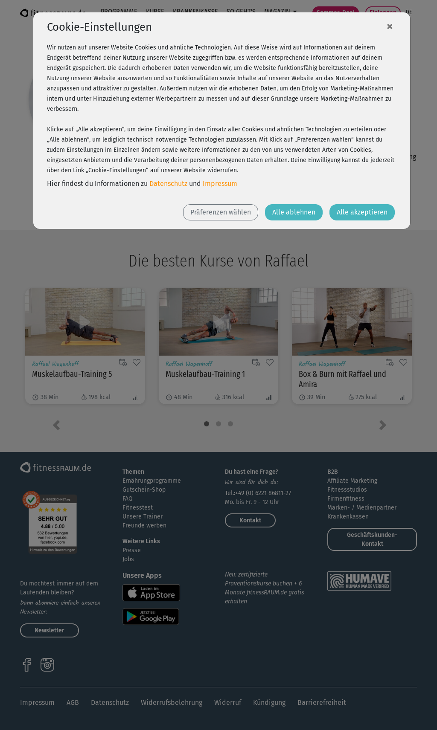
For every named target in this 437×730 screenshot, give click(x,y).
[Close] (389, 26)
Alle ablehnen (293, 212)
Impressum (220, 184)
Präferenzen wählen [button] (220, 212)
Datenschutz (168, 184)
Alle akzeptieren (362, 212)
